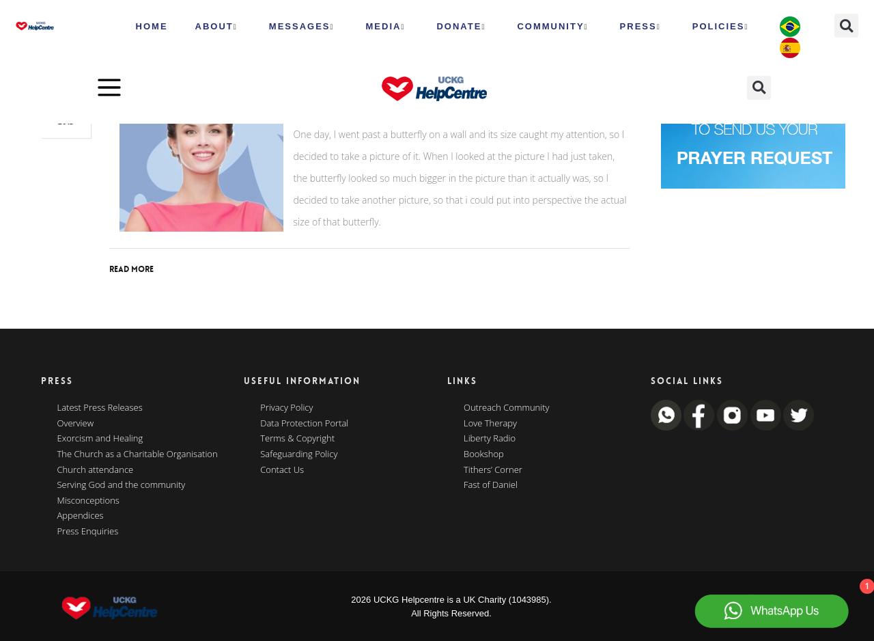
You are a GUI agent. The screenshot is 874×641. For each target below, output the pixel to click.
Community (552, 27)
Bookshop (484, 454)
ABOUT (216, 27)
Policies (720, 27)
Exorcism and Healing (100, 438)
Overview (75, 423)
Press (640, 27)
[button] (846, 26)
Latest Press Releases (100, 408)
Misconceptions (88, 500)
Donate (460, 27)
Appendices (80, 515)
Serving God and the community (121, 485)
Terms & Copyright (297, 438)
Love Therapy (490, 423)
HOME (152, 26)
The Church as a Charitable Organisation (137, 454)
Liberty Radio (490, 438)
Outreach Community (507, 408)
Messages (302, 27)
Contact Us (282, 470)
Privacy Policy (286, 408)
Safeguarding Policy (298, 454)
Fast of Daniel (491, 485)
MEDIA (386, 27)
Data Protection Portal (304, 423)
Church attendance (95, 470)
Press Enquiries (88, 531)
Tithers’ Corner (493, 470)
